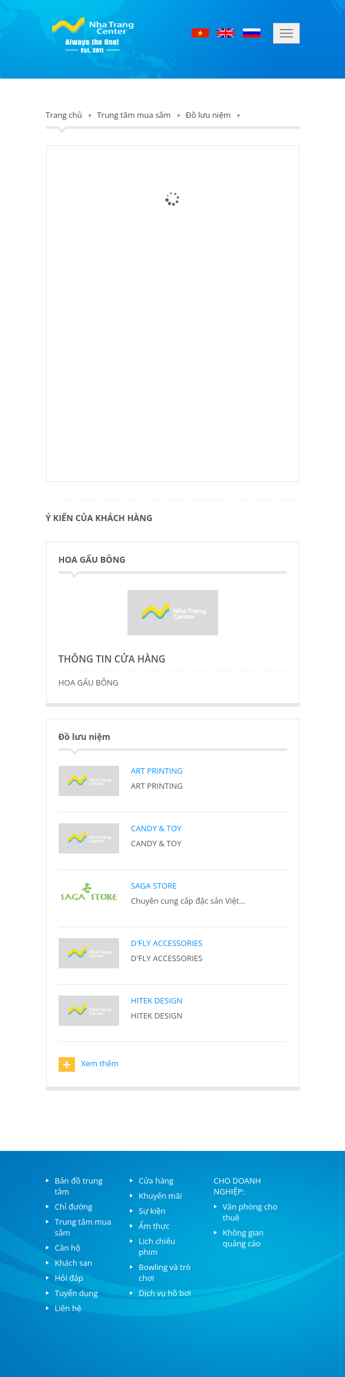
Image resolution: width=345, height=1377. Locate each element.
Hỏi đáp (69, 1277)
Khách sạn (73, 1262)
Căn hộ (68, 1247)
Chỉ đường (73, 1206)
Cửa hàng (156, 1180)
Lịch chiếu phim (157, 1246)
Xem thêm (89, 1064)
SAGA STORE (154, 885)
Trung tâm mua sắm (133, 114)
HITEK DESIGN (157, 1000)
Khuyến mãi (160, 1195)
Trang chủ (64, 114)
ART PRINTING (157, 770)
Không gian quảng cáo (243, 1238)
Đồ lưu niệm (207, 114)
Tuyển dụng (76, 1293)
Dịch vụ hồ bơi (165, 1293)
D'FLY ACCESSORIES (167, 943)
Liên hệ (68, 1308)
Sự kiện (152, 1210)
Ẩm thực (154, 1225)
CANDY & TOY (156, 828)
